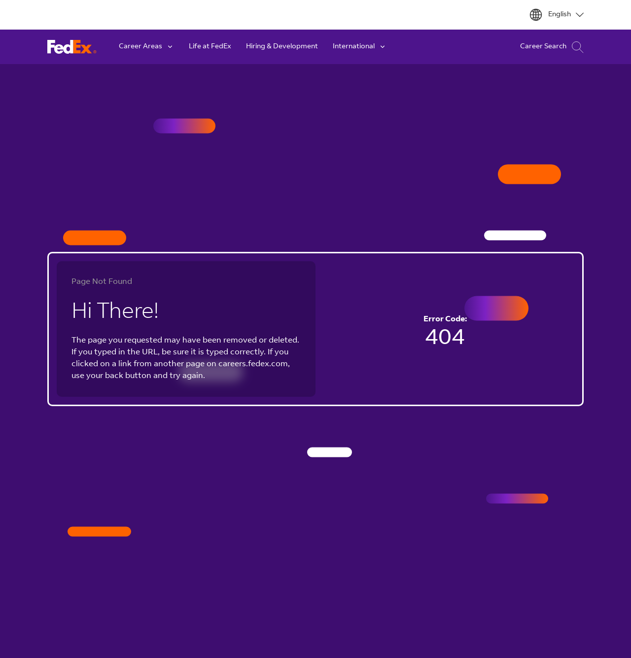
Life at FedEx (210, 46)
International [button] (359, 47)
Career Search (552, 47)
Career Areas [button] (146, 47)
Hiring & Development (282, 46)
